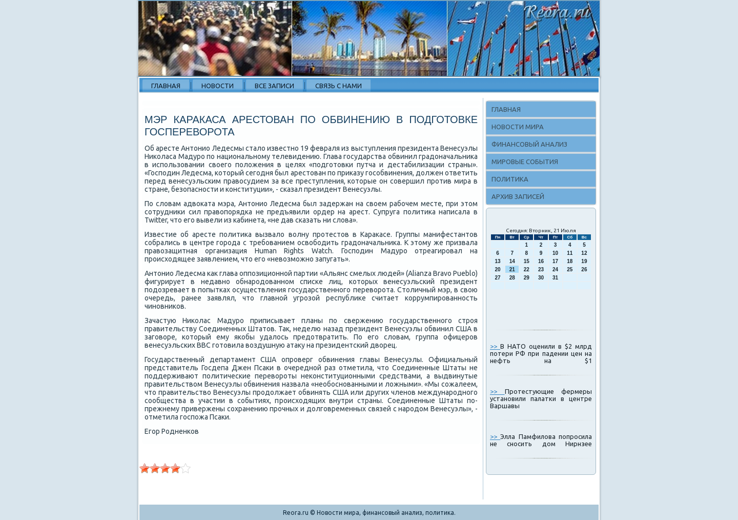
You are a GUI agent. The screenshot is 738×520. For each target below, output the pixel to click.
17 (555, 261)
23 (541, 269)
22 (526, 269)
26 (584, 269)
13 (498, 261)
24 (555, 269)
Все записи (274, 85)
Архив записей (517, 196)
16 (541, 261)
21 (512, 269)
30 (541, 278)
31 (555, 278)
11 (569, 253)
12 (584, 253)
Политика (509, 179)
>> (495, 346)
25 (569, 269)
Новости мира (517, 126)
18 (569, 261)
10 (555, 253)
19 (584, 261)
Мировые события (524, 161)
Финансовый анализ (529, 144)
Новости (217, 85)
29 (526, 278)
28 (512, 278)
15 (526, 261)
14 (512, 261)
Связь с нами (338, 85)
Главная (165, 85)
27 (498, 278)
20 (498, 269)
